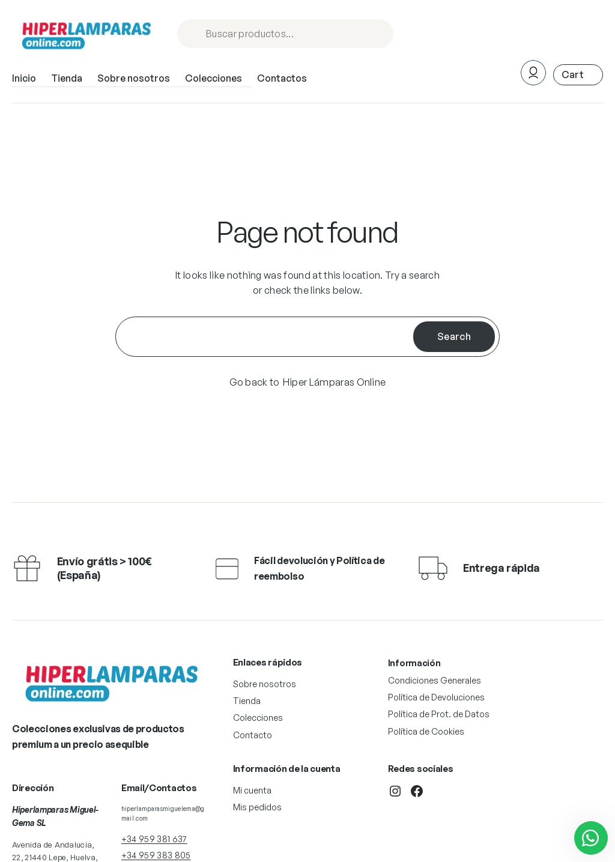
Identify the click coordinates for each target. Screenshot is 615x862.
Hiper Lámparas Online (334, 382)
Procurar (379, 34)
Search (454, 336)
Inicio (24, 78)
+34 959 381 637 (154, 839)
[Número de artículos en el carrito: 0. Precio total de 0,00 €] (578, 74)
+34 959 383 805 (156, 855)
